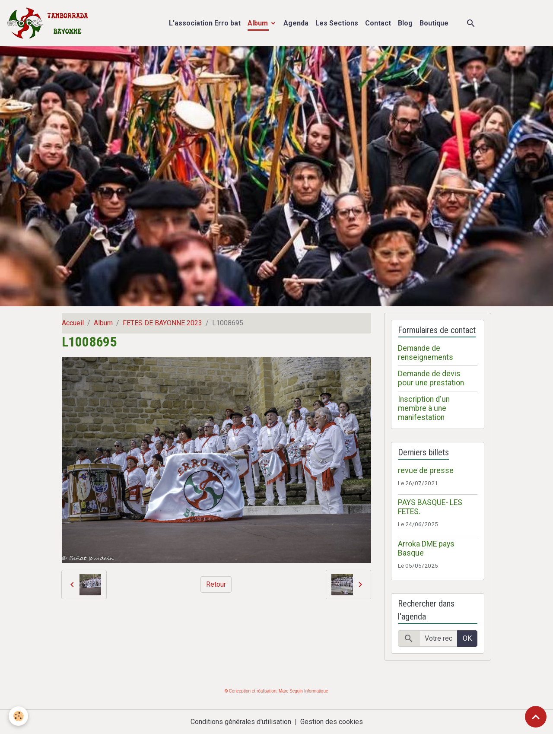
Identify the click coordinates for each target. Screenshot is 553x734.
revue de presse (426, 470)
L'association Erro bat (205, 23)
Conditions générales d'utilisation (241, 722)
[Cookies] (18, 716)
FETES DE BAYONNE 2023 (162, 323)
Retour (216, 584)
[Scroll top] (536, 717)
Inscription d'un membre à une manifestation (424, 408)
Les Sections (336, 23)
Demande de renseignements (425, 353)
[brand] (49, 23)
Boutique (434, 23)
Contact (378, 23)
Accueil (73, 323)
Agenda (295, 23)
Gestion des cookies (331, 722)
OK (467, 638)
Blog (405, 23)
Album (259, 23)
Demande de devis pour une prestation (431, 378)
